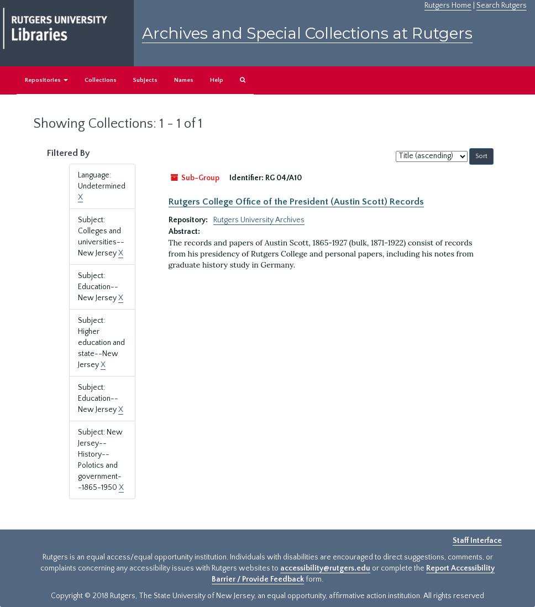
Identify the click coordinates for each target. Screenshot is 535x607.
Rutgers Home (447, 5)
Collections (101, 80)
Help (216, 80)
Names (183, 80)
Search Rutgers (501, 5)
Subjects (145, 80)
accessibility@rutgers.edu (325, 568)
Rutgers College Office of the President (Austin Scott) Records (296, 202)
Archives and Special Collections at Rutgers (307, 33)
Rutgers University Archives (259, 220)
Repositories (46, 80)
